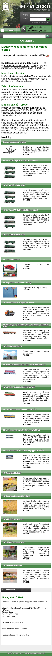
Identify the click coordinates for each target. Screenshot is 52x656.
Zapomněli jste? (44, 23)
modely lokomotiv (12, 65)
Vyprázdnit (42, 31)
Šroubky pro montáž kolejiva (14, 142)
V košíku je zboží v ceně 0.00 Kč (36, 29)
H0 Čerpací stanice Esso (12, 346)
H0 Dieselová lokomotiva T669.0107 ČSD (19, 387)
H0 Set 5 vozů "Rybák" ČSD (14, 185)
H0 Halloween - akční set (12, 565)
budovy (22, 68)
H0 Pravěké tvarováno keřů (13, 542)
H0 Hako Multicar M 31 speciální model (18, 303)
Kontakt (11, 30)
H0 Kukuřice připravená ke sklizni (16, 496)
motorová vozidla (9, 68)
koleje (33, 65)
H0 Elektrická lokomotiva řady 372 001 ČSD (20, 410)
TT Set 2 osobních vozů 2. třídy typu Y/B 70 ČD (21, 430)
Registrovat (34, 23)
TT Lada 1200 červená (11, 260)
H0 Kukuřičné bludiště (12, 473)
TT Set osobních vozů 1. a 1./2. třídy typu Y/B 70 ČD (23, 451)
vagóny (25, 65)
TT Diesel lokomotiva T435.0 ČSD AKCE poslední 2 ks (24, 365)
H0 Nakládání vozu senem (13, 519)
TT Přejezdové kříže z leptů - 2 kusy (17, 283)
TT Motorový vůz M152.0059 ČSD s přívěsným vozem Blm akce (25, 326)
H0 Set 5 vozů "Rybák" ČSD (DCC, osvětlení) (20, 161)
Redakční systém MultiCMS (35, 653)
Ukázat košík (32, 31)
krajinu (31, 68)
